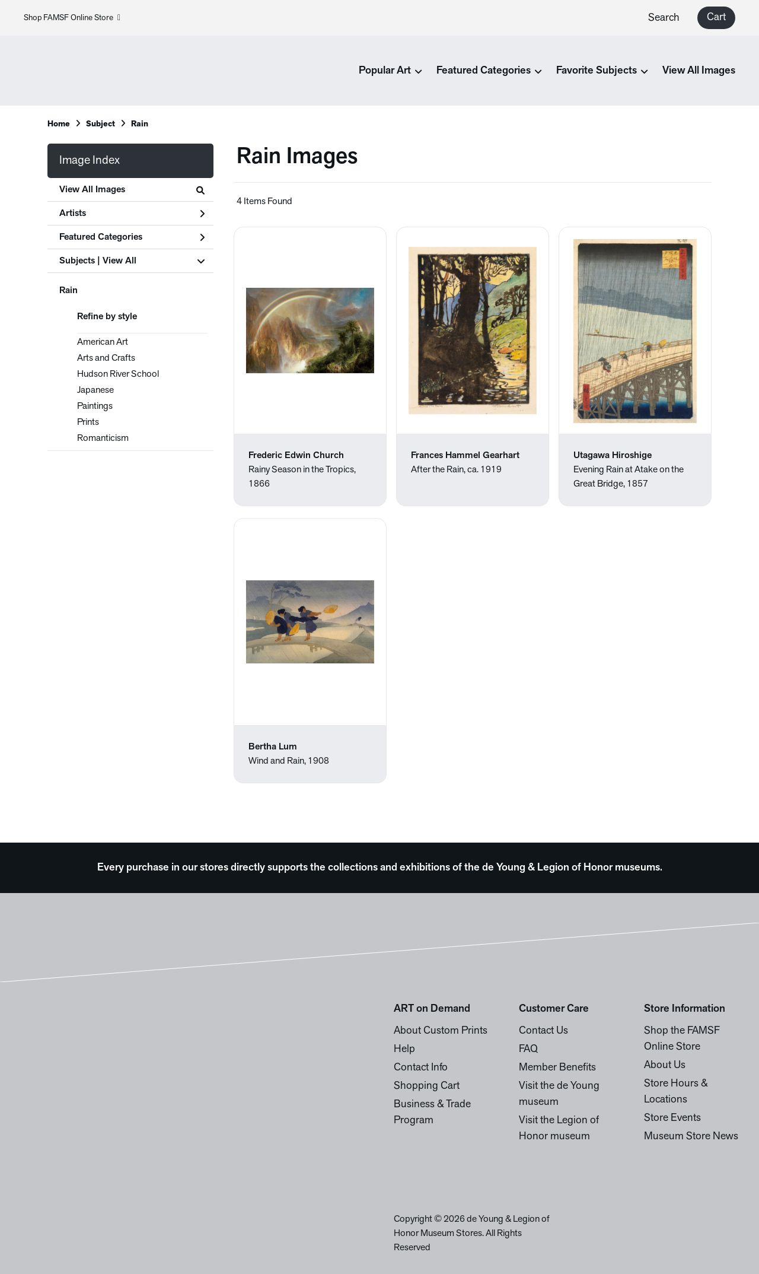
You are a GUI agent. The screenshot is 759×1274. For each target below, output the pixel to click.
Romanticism (103, 438)
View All (119, 261)
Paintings (95, 406)
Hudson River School (118, 374)
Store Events (672, 1118)
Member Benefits (557, 1067)
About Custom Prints (440, 1031)
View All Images (698, 71)
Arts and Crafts (106, 358)
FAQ (528, 1049)
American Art (102, 342)
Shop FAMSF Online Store (72, 18)
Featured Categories (132, 237)
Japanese (95, 390)
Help (404, 1049)
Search (664, 18)
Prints (88, 422)
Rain (68, 291)
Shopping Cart (427, 1086)
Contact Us (543, 1031)
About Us (664, 1065)
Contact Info (421, 1067)
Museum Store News (691, 1136)
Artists (132, 213)
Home (58, 124)
